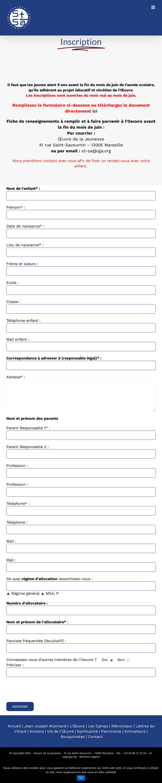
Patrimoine (111, 731)
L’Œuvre (77, 726)
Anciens (37, 731)
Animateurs (135, 731)
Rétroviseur (121, 726)
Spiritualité (87, 731)
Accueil (14, 726)
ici (94, 111)
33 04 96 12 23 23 (135, 753)
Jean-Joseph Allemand (45, 726)
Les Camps (98, 726)
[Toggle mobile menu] (153, 7)
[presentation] (38, 689)
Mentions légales (89, 756)
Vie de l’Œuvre (60, 731)
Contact (95, 736)
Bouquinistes (73, 736)
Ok (80, 778)
